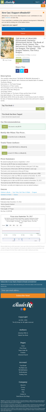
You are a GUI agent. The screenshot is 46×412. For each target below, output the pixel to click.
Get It (18, 60)
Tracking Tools (23, 374)
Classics (16, 194)
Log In (4, 137)
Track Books (23, 365)
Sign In (36, 2)
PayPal (23, 29)
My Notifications (23, 370)
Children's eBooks (6, 192)
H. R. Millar (27, 55)
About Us (23, 385)
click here (41, 409)
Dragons (34, 192)
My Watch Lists (23, 368)
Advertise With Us (23, 333)
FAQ (23, 392)
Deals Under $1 (23, 350)
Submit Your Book (23, 335)
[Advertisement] (23, 266)
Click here (8, 17)
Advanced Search (23, 355)
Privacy (23, 387)
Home (23, 346)
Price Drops (23, 348)
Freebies (23, 352)
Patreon (23, 33)
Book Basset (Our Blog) (23, 396)
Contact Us (23, 394)
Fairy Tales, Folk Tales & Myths (21, 192)
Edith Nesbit (20, 55)
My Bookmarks (23, 372)
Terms (23, 389)
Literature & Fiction (6, 194)
